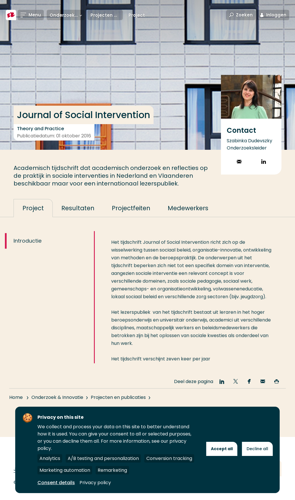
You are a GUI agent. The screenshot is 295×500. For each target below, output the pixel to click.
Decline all (257, 449)
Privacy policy (95, 482)
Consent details (56, 482)
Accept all (222, 449)
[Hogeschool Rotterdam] (11, 15)
